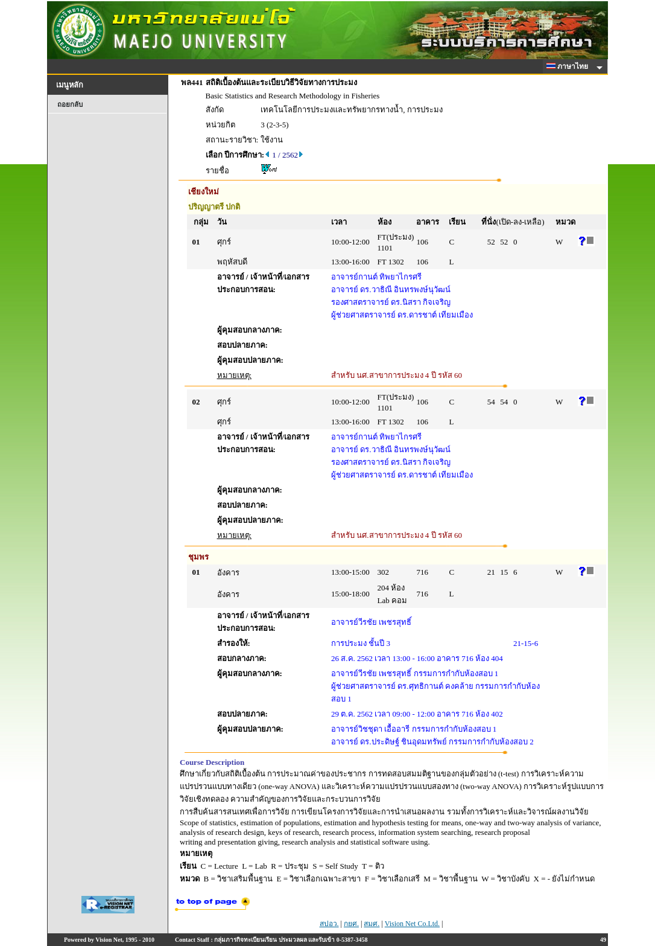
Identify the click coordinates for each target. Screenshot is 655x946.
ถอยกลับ (70, 104)
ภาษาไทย (569, 66)
